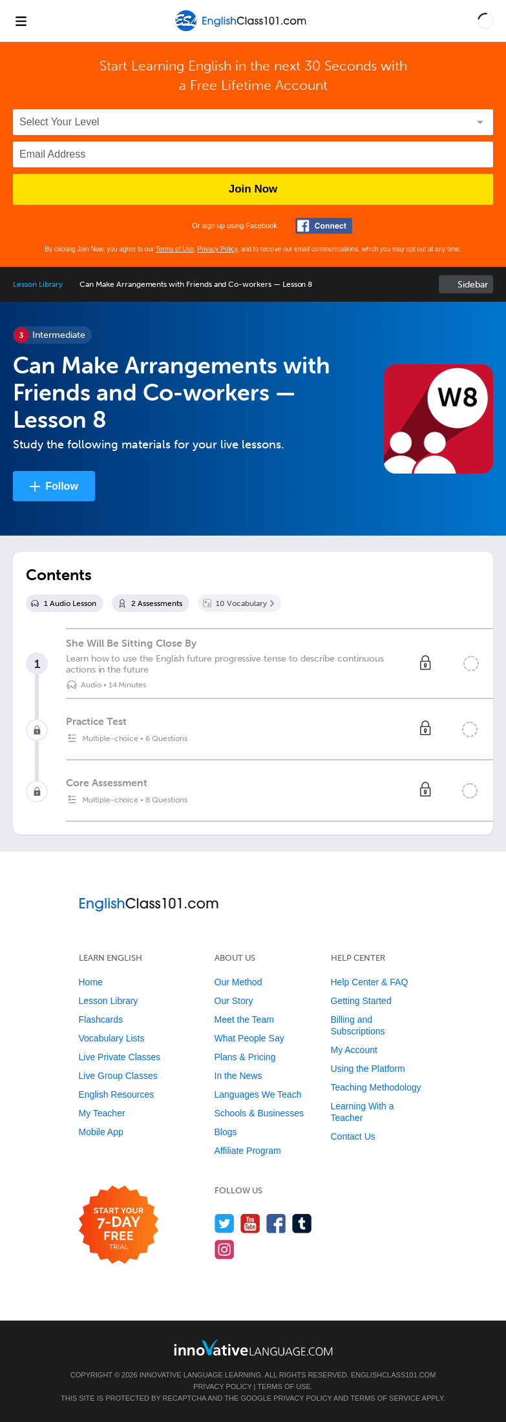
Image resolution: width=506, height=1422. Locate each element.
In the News (238, 1076)
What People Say (249, 1038)
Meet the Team (244, 1019)
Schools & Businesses (259, 1113)
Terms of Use (175, 249)
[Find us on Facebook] (276, 1223)
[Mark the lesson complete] (471, 663)
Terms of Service (385, 1398)
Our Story (234, 1001)
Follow (61, 486)
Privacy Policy (217, 249)
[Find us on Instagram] (225, 1249)
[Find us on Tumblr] (302, 1223)
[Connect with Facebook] (323, 225)
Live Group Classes (118, 1076)
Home (91, 982)
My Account (354, 1050)
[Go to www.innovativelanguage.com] (253, 1347)
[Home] (241, 30)
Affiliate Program (248, 1150)
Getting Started (361, 1001)
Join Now (253, 189)
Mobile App (101, 1132)
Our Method (238, 982)
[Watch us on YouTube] (250, 1223)
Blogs (226, 1132)
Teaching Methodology (376, 1087)
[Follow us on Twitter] (225, 1223)
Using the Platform (368, 1068)
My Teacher (102, 1113)
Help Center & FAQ (369, 982)
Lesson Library (38, 284)
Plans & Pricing (245, 1057)
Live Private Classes (120, 1057)
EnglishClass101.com (393, 1375)
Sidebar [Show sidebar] (473, 284)
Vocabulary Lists (112, 1038)
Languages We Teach (258, 1094)
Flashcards (101, 1019)
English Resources (116, 1094)
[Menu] (20, 20)
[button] (485, 20)
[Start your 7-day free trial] (118, 1225)
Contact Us (353, 1136)
